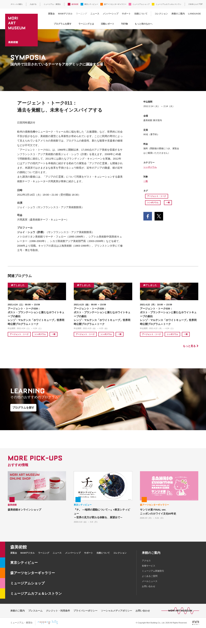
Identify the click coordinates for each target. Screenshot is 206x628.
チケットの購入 (17, 4)
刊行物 (124, 23)
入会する (33, 4)
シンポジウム (150, 167)
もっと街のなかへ (143, 23)
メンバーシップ (110, 13)
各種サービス (148, 565)
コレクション (161, 13)
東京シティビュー (91, 4)
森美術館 (75, 4)
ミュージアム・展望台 (52, 4)
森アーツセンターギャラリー (115, 4)
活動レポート (107, 23)
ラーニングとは (86, 23)
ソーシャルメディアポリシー (116, 610)
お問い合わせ (148, 586)
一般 (145, 181)
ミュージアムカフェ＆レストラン (168, 4)
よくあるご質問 (149, 576)
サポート (126, 13)
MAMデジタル (65, 13)
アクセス (146, 560)
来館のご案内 (178, 13)
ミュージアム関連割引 (153, 571)
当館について (141, 13)
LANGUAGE (194, 13)
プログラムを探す (63, 23)
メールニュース (149, 581)
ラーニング (81, 13)
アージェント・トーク (156, 196)
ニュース (94, 13)
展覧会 (51, 13)
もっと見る (189, 346)
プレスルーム (35, 610)
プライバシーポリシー (85, 610)
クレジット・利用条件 (58, 610)
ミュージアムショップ (141, 4)
